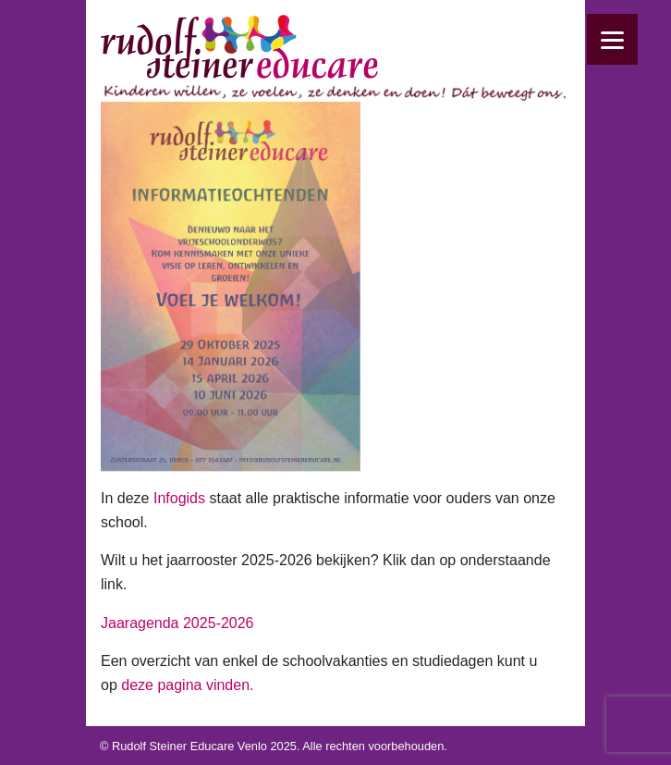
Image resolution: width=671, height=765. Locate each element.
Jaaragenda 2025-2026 (177, 623)
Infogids (179, 498)
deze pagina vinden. (187, 685)
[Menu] (612, 39)
